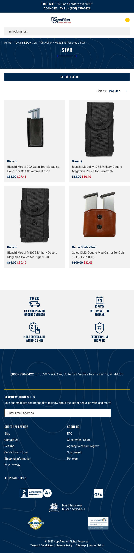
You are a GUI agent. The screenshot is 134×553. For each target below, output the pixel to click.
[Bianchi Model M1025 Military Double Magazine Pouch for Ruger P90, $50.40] (34, 215)
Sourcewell (74, 452)
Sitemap (81, 545)
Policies (72, 458)
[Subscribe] (108, 413)
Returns (9, 446)
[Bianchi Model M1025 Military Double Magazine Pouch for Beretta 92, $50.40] (99, 129)
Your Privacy (12, 465)
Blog (7, 433)
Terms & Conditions (41, 545)
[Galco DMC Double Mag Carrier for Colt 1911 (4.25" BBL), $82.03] (99, 215)
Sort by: (102, 91)
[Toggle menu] (7, 20)
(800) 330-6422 (80, 8)
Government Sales (79, 440)
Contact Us (11, 440)
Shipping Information (17, 458)
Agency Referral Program (83, 446)
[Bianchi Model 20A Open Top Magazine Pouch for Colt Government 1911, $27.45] (34, 129)
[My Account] (111, 20)
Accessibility (96, 545)
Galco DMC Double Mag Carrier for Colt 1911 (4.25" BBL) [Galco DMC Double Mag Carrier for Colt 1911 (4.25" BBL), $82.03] (98, 255)
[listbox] (119, 91)
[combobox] (67, 31)
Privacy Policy (64, 545)
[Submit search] (125, 31)
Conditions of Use (16, 452)
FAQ (69, 433)
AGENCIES (51, 8)
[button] (67, 77)
